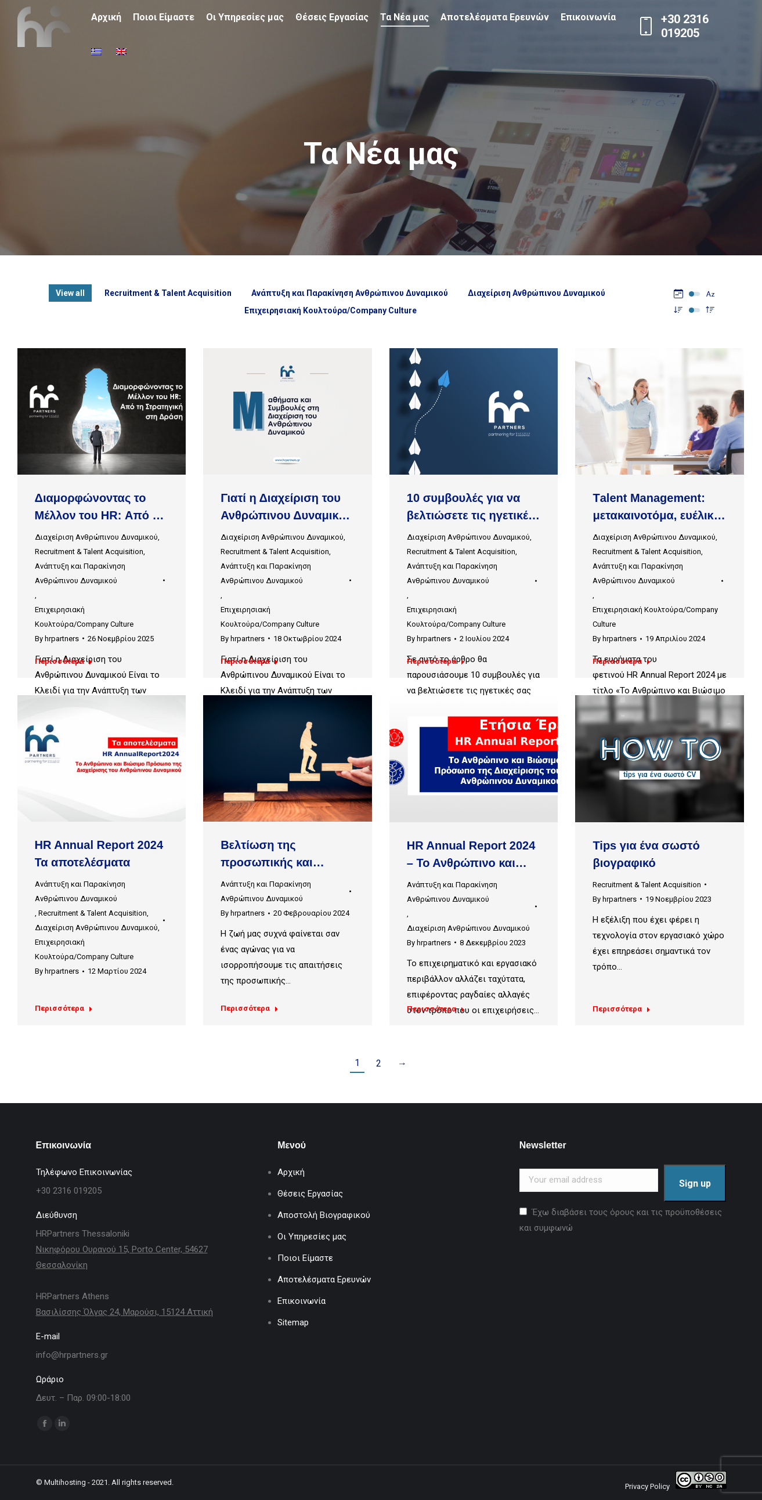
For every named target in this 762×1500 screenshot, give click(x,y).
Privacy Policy (647, 1486)
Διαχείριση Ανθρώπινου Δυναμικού (96, 537)
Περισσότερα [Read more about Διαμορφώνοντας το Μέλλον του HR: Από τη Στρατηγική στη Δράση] (64, 661)
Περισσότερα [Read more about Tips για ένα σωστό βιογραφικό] (622, 1008)
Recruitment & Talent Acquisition (89, 551)
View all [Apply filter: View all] (70, 293)
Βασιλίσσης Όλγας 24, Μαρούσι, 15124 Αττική (124, 1312)
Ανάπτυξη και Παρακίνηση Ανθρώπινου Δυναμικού (80, 573)
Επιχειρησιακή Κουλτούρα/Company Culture (84, 616)
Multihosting (65, 1482)
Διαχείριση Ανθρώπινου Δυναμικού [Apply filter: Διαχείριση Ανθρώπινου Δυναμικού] (536, 293)
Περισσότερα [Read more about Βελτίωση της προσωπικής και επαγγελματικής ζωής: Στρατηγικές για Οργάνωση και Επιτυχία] (250, 1008)
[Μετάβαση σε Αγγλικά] (122, 52)
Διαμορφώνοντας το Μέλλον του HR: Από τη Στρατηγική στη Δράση (100, 515)
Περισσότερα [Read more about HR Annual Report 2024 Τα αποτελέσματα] (64, 1008)
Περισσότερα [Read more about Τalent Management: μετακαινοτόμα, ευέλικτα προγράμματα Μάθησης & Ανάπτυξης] (622, 661)
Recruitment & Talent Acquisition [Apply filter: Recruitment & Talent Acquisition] (168, 293)
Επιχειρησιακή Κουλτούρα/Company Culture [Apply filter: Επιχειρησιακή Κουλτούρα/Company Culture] (330, 310)
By (57, 638)
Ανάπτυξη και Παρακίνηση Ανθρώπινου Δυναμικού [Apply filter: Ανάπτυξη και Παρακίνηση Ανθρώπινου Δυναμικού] (349, 293)
